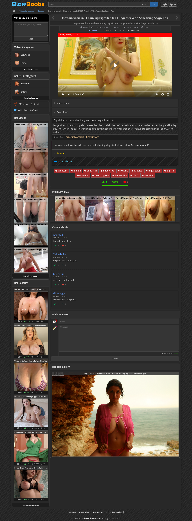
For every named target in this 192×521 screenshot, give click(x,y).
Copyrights (84, 512)
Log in (164, 4)
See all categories (31, 69)
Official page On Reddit (29, 104)
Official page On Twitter (29, 110)
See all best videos (30, 276)
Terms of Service (99, 512)
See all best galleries (31, 505)
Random (121, 30)
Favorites (95, 30)
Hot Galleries (21, 283)
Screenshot (135, 30)
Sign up (173, 4)
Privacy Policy (116, 512)
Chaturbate (65, 161)
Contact (72, 512)
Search (154, 4)
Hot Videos (20, 118)
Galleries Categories (25, 76)
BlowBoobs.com (92, 518)
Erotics (85, 27)
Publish (115, 359)
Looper (108, 30)
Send (31, 38)
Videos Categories (24, 47)
